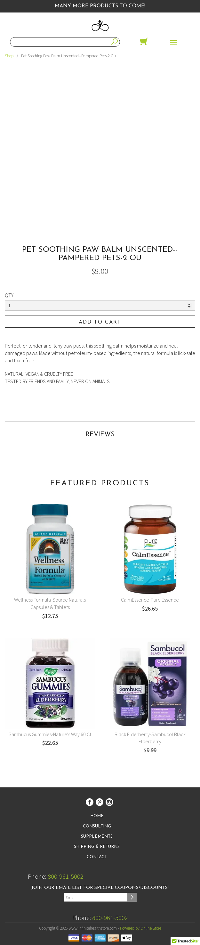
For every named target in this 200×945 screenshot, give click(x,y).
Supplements (97, 836)
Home (97, 816)
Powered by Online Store (140, 928)
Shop (9, 56)
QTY (9, 295)
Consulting (97, 826)
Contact (97, 857)
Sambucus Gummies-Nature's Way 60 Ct (50, 734)
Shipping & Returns (97, 847)
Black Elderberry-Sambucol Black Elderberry (150, 738)
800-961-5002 (66, 876)
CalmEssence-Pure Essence (150, 599)
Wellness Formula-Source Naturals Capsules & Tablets (50, 603)
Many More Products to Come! (100, 6)
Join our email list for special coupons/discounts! (100, 887)
